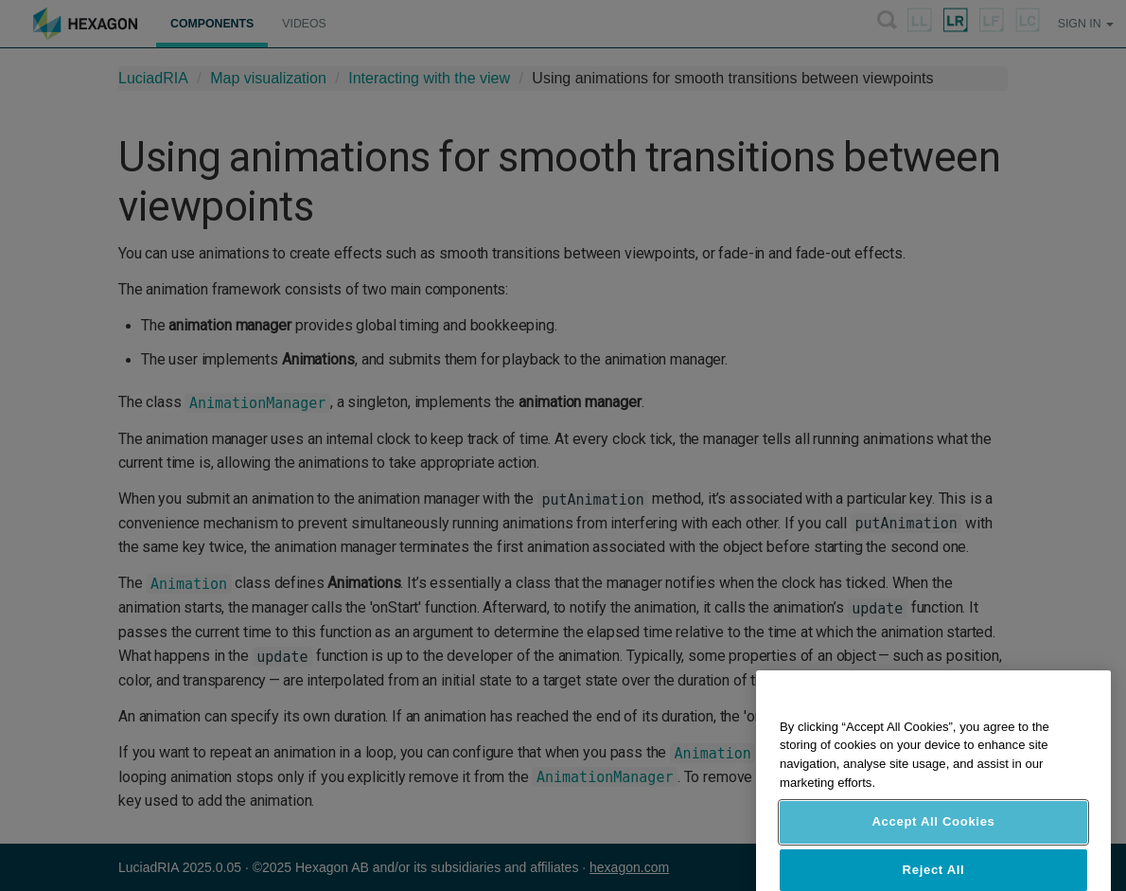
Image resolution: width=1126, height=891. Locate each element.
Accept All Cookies (932, 836)
